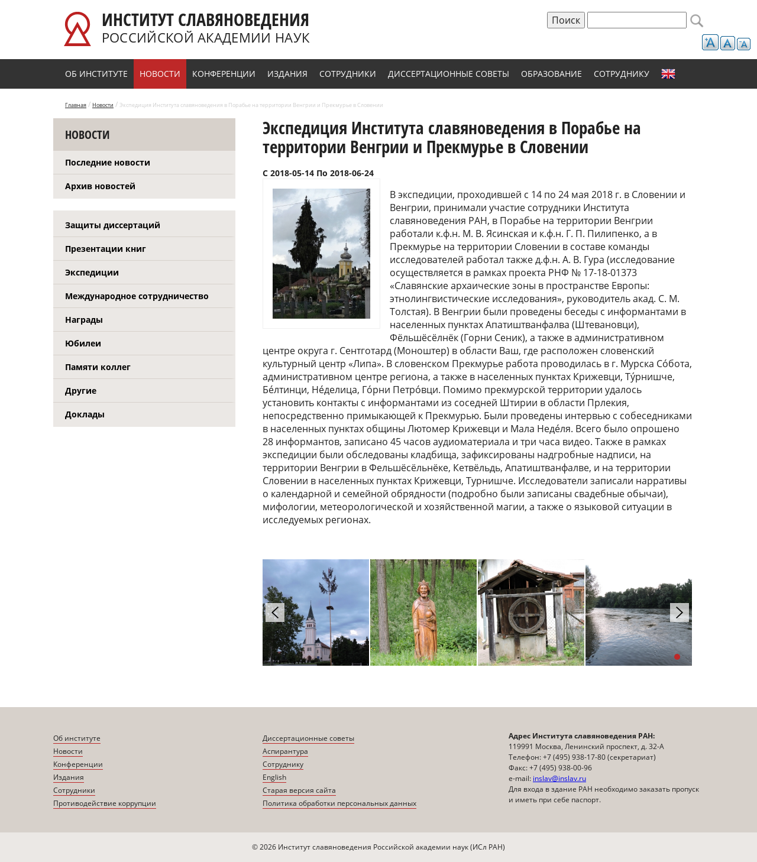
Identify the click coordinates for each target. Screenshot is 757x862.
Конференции (223, 73)
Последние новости (107, 162)
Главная (75, 105)
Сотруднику (621, 73)
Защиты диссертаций (112, 225)
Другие (80, 390)
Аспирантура (285, 751)
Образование (551, 73)
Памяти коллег (98, 366)
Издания (287, 73)
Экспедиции (92, 272)
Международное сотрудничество (137, 296)
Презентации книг (105, 248)
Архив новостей (100, 186)
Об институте (96, 73)
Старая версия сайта (299, 790)
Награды (84, 319)
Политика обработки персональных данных (339, 803)
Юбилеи (83, 343)
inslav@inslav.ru (559, 778)
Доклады (85, 414)
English (668, 74)
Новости (160, 73)
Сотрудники (347, 73)
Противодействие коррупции (104, 803)
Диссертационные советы (448, 73)
